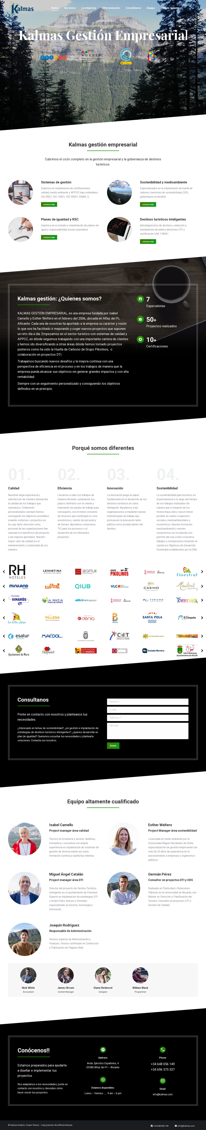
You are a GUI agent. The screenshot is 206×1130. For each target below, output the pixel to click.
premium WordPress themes (59, 1125)
